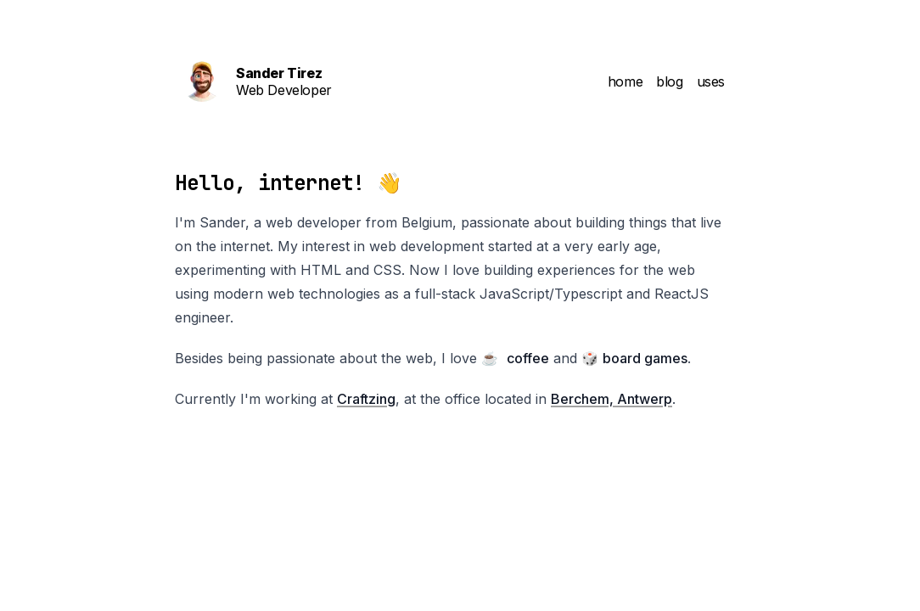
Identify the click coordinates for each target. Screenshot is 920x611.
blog (669, 81)
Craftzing (366, 398)
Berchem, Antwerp (611, 398)
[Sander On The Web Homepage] (316, 81)
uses (711, 81)
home (625, 81)
